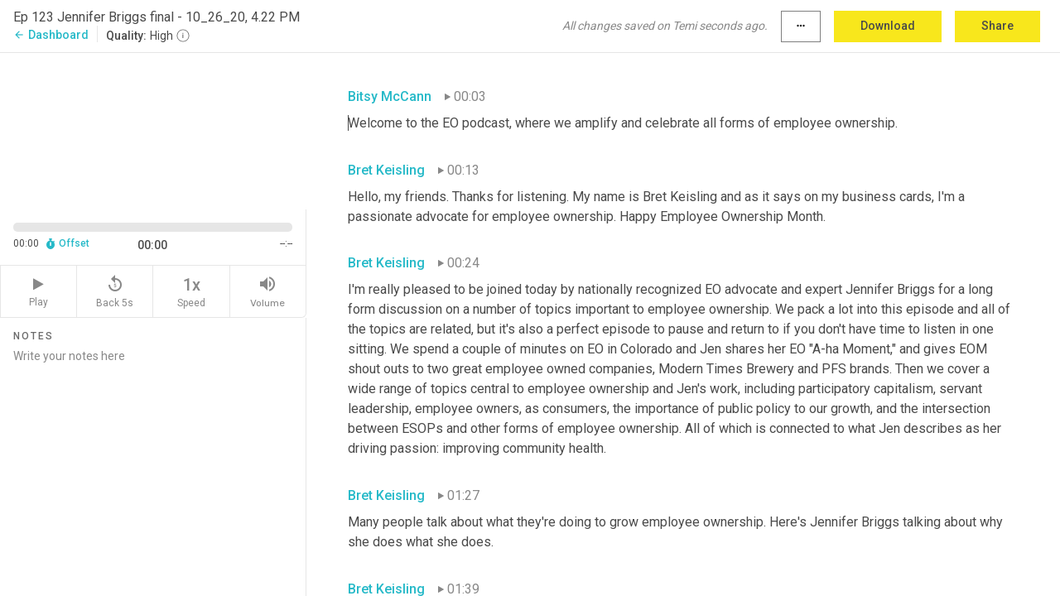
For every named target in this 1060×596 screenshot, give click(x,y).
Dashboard (51, 34)
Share (997, 25)
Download (887, 25)
